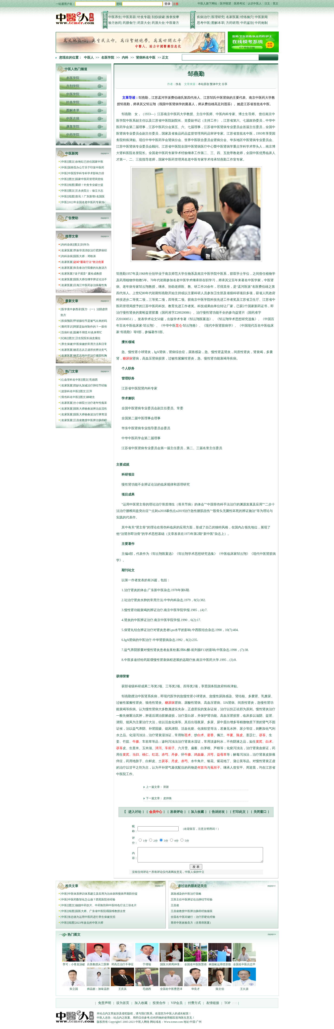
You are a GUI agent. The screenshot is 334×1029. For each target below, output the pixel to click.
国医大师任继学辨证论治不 (90, 279)
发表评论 (176, 812)
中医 (64, 161)
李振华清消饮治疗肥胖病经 (90, 250)
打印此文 (239, 812)
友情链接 (212, 1005)
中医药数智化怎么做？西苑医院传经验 (91, 902)
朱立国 (74, 991)
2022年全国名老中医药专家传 (86, 202)
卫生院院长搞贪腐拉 (87, 338)
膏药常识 (67, 326)
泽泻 (158, 748)
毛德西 (93, 379)
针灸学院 (72, 102)
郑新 (166, 787)
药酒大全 (158, 23)
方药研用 (232, 23)
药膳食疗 (129, 23)
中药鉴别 (246, 23)
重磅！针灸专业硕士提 (89, 184)
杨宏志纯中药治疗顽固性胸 (90, 355)
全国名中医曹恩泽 (171, 991)
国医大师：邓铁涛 (85, 256)
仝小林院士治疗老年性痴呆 (90, 402)
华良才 (195, 991)
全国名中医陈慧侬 (195, 967)
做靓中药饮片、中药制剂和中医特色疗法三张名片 (106, 908)
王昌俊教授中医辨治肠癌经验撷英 (191, 913)
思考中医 (203, 23)
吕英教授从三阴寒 (98, 967)
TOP (227, 1005)
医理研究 (217, 17)
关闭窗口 (260, 812)
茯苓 (262, 735)
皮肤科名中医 (69, 391)
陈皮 (239, 735)
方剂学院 (72, 86)
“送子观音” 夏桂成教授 (88, 273)
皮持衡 (167, 798)
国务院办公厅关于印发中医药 (86, 167)
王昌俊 (175, 908)
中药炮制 (261, 23)
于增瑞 (147, 967)
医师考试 (239, 3)
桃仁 (145, 754)
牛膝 (135, 741)
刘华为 (85, 244)
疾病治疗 (203, 17)
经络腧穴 (246, 17)
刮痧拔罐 (158, 17)
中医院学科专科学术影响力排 (86, 173)
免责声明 (104, 1005)
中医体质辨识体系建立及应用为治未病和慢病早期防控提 (103, 896)
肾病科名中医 (145, 57)
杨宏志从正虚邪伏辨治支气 (90, 349)
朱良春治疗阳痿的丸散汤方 (90, 267)
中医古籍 (72, 118)
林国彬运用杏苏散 (220, 967)
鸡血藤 (199, 754)
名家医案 (232, 17)
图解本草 (217, 23)
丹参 (174, 754)
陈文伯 (220, 991)
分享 (224, 84)
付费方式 (194, 1005)
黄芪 (259, 741)
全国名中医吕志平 (244, 967)
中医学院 (72, 94)
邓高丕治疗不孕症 (122, 967)
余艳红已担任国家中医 (89, 161)
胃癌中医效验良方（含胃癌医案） (191, 925)
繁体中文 (215, 84)
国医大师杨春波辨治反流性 (90, 408)
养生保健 (67, 344)
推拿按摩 (172, 17)
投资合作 (159, 1005)
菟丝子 (215, 767)
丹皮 (174, 761)
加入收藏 (197, 812)
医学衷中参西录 (71, 309)
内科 (125, 57)
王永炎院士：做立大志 (89, 190)
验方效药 (114, 23)
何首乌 (202, 767)
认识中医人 (255, 3)
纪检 (64, 338)
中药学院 (72, 134)
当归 (135, 754)
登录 (167, 4)
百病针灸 (67, 332)
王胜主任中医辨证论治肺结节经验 (191, 902)
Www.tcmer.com (173, 1024)
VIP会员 (176, 1005)
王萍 (89, 391)
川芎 (210, 754)
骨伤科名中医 (69, 397)
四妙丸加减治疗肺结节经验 (90, 385)
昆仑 (179, 325)
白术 (200, 735)
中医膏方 (172, 23)
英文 (275, 3)
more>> (105, 153)
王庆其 (122, 991)
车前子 (170, 748)
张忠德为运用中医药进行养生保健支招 (91, 919)
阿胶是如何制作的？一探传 (90, 326)
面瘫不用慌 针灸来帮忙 (88, 332)
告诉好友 (218, 812)
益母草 (222, 754)
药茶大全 (143, 23)
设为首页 (122, 1005)
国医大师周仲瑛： (171, 967)
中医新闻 (261, 17)
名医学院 (107, 57)
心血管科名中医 (71, 379)
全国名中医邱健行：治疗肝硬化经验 (193, 919)
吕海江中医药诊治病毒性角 (90, 285)
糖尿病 (127, 358)
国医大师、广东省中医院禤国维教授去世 (100, 913)
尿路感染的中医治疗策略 (186, 896)
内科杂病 (67, 244)
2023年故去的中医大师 (89, 925)
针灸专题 (143, 17)
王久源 (244, 991)
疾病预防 (67, 320)
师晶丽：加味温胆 (98, 991)
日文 (267, 3)
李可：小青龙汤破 (74, 967)
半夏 (230, 735)
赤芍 (165, 754)
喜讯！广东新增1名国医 (90, 196)
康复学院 (72, 126)
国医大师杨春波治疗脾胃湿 (90, 414)
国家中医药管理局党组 (89, 179)
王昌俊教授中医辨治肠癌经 (90, 420)
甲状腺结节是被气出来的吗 (90, 320)
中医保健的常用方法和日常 (90, 344)
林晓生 (91, 397)
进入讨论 (134, 812)
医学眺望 (225, 3)
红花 (155, 754)
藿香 (210, 735)
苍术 (187, 735)
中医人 (89, 57)
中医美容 (129, 17)
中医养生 (114, 17)
